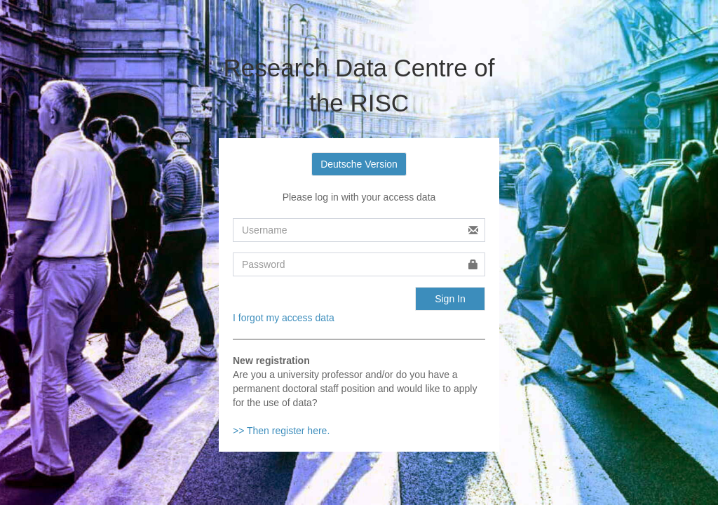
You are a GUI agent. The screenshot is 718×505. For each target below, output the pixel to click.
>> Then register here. (281, 430)
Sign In (450, 298)
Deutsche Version (359, 164)
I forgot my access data (283, 317)
